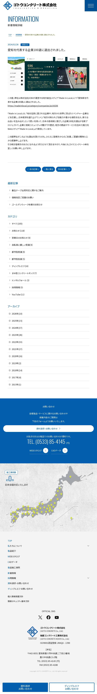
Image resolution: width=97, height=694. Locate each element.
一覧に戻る (48, 169)
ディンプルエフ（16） (20, 266)
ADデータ (12, 561)
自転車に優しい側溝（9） (22, 244)
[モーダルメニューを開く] (91, 5)
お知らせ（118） (18, 230)
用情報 (48, 578)
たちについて (48, 545)
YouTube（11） (18, 294)
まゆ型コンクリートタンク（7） (24, 273)
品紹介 (12, 550)
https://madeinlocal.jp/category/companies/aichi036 (33, 105)
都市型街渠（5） (18, 259)
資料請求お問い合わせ (25, 687)
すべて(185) (17, 223)
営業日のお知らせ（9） (21, 237)
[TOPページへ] (30, 5)
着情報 (12, 573)
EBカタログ (14, 556)
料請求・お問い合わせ (18, 583)
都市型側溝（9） (18, 251)
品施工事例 (14, 567)
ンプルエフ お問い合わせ (20, 588)
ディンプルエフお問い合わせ (72, 687)
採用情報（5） (17, 287)
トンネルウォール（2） (21, 280)
